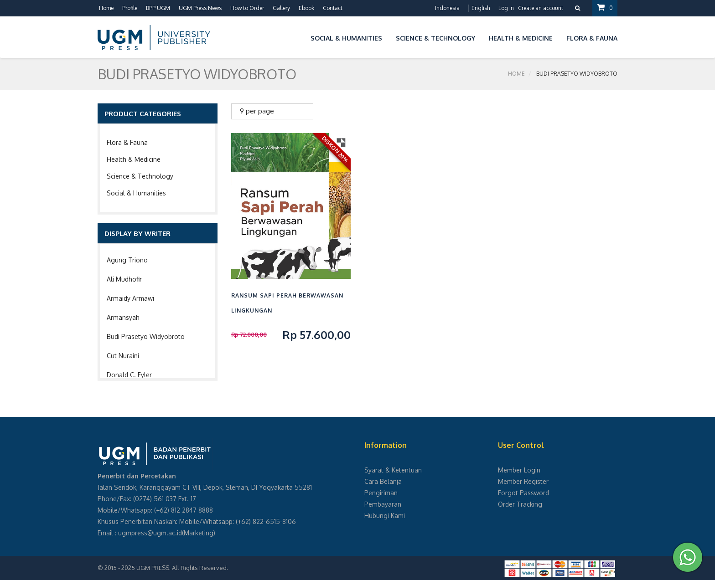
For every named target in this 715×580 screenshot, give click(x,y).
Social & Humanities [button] (346, 38)
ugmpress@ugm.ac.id (150, 533)
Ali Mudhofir (124, 279)
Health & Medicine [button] (521, 38)
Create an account (540, 8)
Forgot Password (523, 493)
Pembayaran (382, 504)
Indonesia (447, 8)
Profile (129, 8)
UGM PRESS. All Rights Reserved (181, 567)
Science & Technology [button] (435, 38)
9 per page (257, 111)
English (480, 8)
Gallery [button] (281, 8)
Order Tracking (520, 504)
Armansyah (123, 317)
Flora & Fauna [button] (591, 38)
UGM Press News (200, 8)
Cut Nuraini (123, 355)
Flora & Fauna (127, 142)
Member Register (523, 481)
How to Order (247, 8)
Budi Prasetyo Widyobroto (146, 336)
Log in (506, 8)
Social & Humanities (136, 193)
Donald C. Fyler (129, 375)
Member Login (519, 470)
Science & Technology (140, 176)
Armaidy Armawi (130, 298)
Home (106, 8)
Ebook (306, 8)
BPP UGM (158, 8)
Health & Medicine (134, 159)
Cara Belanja (383, 481)
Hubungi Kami (384, 515)
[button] (297, 37)
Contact (332, 8)
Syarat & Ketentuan (393, 470)
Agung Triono (127, 260)
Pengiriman (381, 493)
